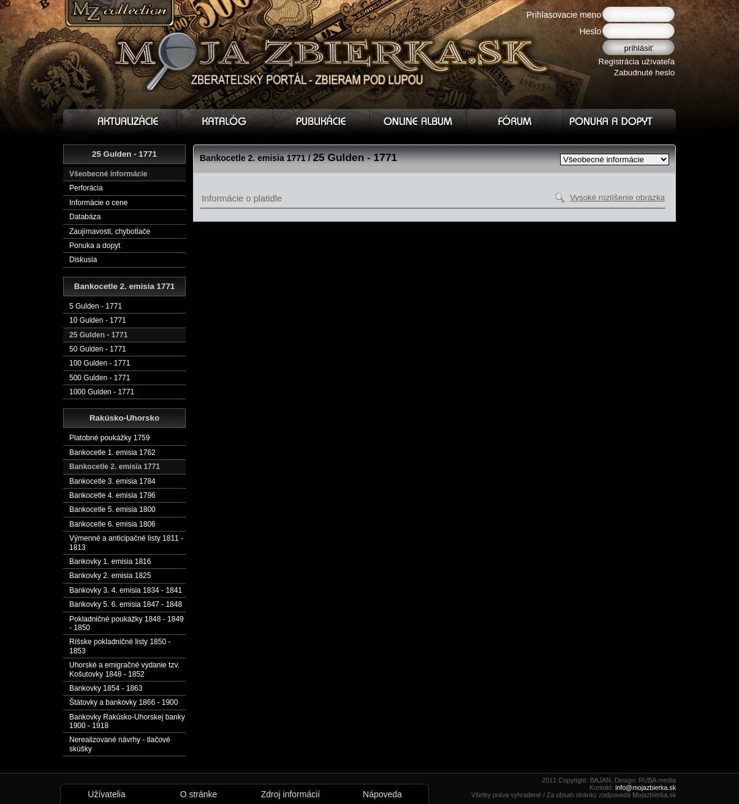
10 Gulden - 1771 (97, 320)
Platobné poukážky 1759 (109, 438)
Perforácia (86, 188)
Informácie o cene (98, 202)
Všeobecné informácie (108, 174)
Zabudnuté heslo (644, 72)
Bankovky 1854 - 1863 (105, 688)
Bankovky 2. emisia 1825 (110, 575)
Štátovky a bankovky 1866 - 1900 (123, 702)
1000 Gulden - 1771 (101, 392)
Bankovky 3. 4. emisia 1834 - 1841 (125, 590)
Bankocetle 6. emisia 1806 (112, 524)
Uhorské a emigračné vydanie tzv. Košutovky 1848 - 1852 (124, 669)
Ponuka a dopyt (94, 245)
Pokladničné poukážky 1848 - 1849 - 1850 (126, 623)
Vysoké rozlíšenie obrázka (617, 197)
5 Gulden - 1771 (95, 306)
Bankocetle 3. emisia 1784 (112, 481)
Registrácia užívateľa (637, 61)
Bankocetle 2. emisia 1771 (114, 466)
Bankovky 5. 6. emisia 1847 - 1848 (125, 604)
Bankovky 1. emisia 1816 (110, 561)
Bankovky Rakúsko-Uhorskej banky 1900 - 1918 (127, 721)
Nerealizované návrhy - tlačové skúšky (119, 744)
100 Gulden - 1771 (99, 363)
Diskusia (83, 259)
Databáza (84, 216)
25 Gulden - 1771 (98, 335)
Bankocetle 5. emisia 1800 (112, 509)
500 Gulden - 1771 (99, 378)
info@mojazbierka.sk (645, 787)
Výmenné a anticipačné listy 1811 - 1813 (126, 542)
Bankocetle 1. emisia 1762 (112, 452)
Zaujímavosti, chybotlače (109, 231)
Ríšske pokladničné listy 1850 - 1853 (119, 646)
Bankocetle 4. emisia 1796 (112, 495)
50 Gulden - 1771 (97, 349)
